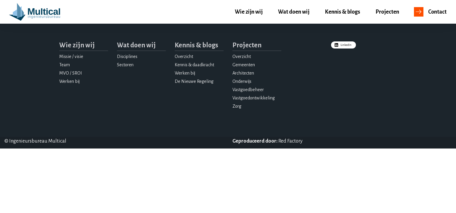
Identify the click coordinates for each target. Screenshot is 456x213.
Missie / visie (71, 56)
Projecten (387, 12)
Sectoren (125, 64)
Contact (437, 12)
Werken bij (69, 81)
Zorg (236, 106)
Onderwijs (241, 81)
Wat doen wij (293, 12)
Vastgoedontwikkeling (253, 98)
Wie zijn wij (249, 12)
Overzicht (184, 56)
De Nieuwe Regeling (194, 81)
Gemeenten (243, 64)
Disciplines (127, 56)
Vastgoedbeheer (248, 89)
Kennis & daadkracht (194, 64)
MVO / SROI (70, 73)
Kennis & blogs (342, 12)
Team (64, 64)
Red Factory (290, 141)
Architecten (243, 73)
